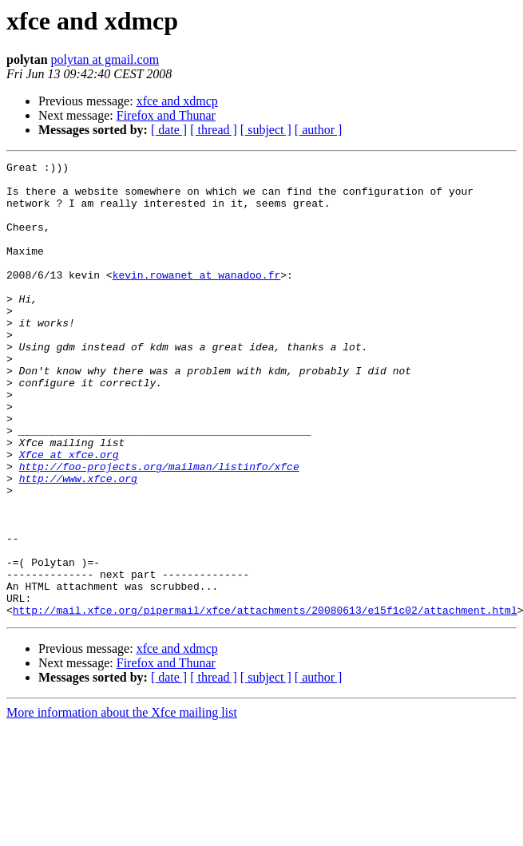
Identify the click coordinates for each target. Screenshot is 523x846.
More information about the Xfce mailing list (121, 803)
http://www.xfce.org (78, 543)
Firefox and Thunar (166, 115)
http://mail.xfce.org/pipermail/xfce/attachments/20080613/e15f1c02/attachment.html (265, 701)
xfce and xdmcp (177, 101)
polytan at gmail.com (105, 59)
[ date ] (169, 129)
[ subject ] (265, 129)
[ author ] (319, 129)
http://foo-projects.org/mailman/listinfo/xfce (159, 528)
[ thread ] (213, 129)
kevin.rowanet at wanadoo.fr (197, 298)
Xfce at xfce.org (69, 514)
